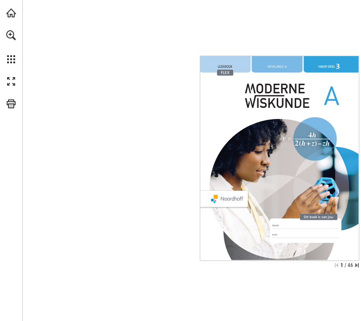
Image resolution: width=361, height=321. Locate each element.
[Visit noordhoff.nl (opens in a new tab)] (11, 13)
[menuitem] (11, 46)
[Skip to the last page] (357, 265)
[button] (11, 35)
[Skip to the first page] (336, 265)
